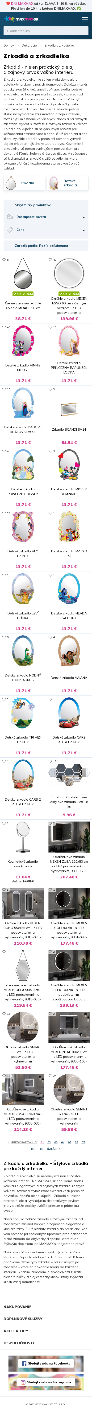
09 (41, 1149)
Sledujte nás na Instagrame (49, 1382)
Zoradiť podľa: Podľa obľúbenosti (42, 246)
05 (69, 1142)
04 (62, 1142)
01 (42, 1142)
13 (8, 1013)
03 (56, 1142)
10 (8, 389)
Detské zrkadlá (70, 183)
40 (54, 259)
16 (54, 761)
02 (49, 1142)
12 (8, 1076)
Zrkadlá (27, 183)
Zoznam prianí (65, 19)
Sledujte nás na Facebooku (49, 1363)
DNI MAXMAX (22, 3)
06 (76, 1142)
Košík (74, 19)
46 (8, 327)
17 (8, 513)
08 (32, 1149)
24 (54, 1076)
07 (83, 1142)
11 (54, 327)
